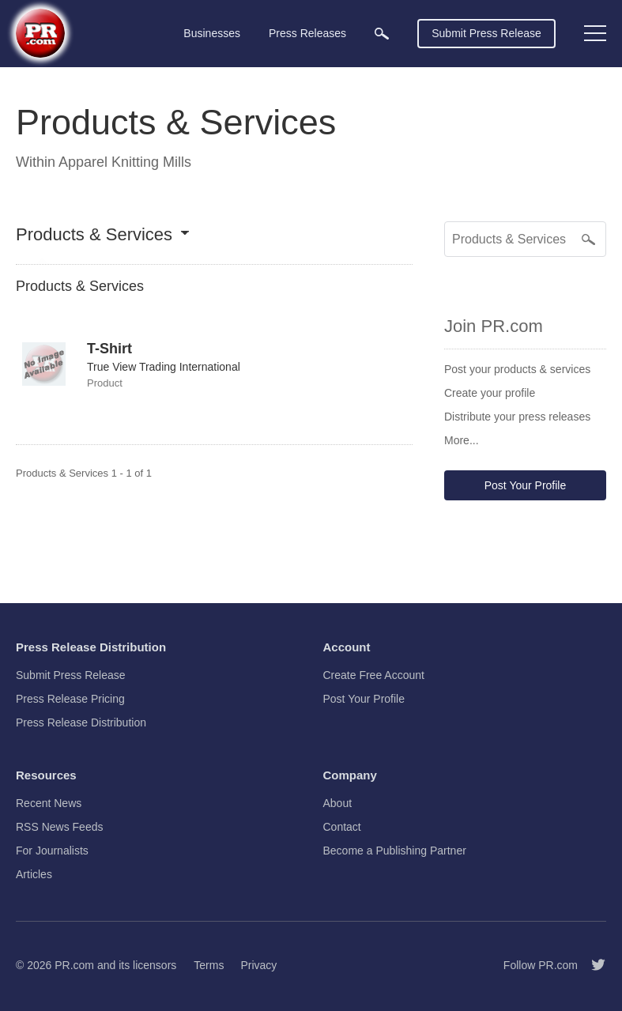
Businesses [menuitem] (211, 33)
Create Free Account (373, 675)
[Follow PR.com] (592, 965)
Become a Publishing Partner (394, 850)
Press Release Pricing (70, 698)
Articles (34, 874)
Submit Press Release (486, 33)
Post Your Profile (525, 485)
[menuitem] (382, 33)
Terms (209, 965)
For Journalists (52, 850)
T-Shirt (109, 348)
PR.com (74, 965)
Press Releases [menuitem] (307, 33)
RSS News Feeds (59, 826)
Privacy (258, 965)
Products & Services (94, 235)
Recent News (48, 803)
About (337, 803)
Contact (342, 826)
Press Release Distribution (81, 722)
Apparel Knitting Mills (124, 162)
